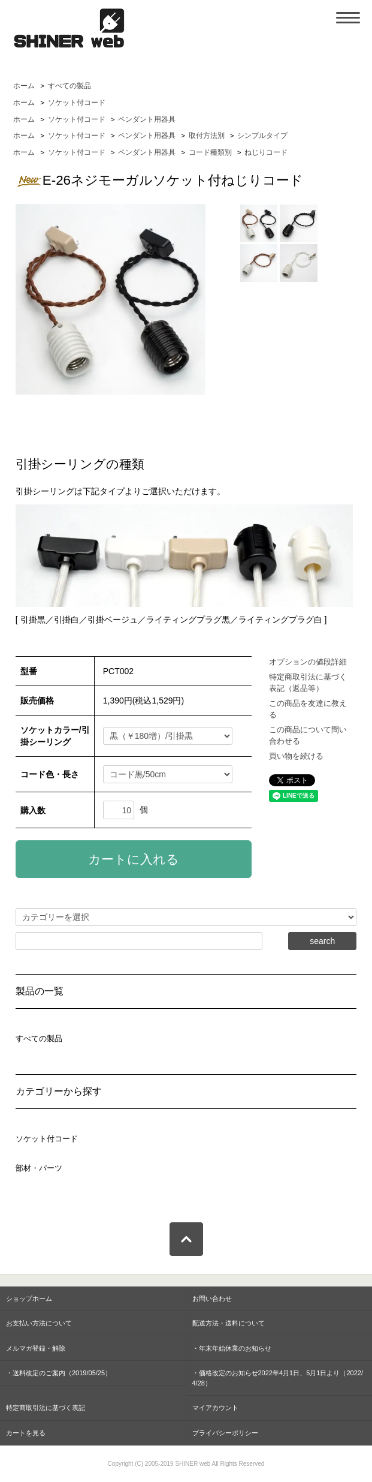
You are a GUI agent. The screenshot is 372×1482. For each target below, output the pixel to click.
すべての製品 (69, 86)
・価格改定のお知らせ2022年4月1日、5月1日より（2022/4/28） (277, 1378)
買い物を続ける (296, 755)
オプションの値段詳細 (308, 661)
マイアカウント (215, 1407)
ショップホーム (29, 1298)
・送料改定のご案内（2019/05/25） (58, 1372)
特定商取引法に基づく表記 (45, 1407)
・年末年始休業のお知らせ (231, 1348)
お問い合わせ (212, 1298)
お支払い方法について (39, 1323)
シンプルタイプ (262, 135)
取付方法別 (207, 135)
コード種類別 (210, 152)
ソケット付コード (76, 102)
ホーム (24, 86)
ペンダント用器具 (147, 119)
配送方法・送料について (228, 1323)
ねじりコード (266, 152)
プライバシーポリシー (225, 1432)
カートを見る (26, 1432)
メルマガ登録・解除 (35, 1348)
